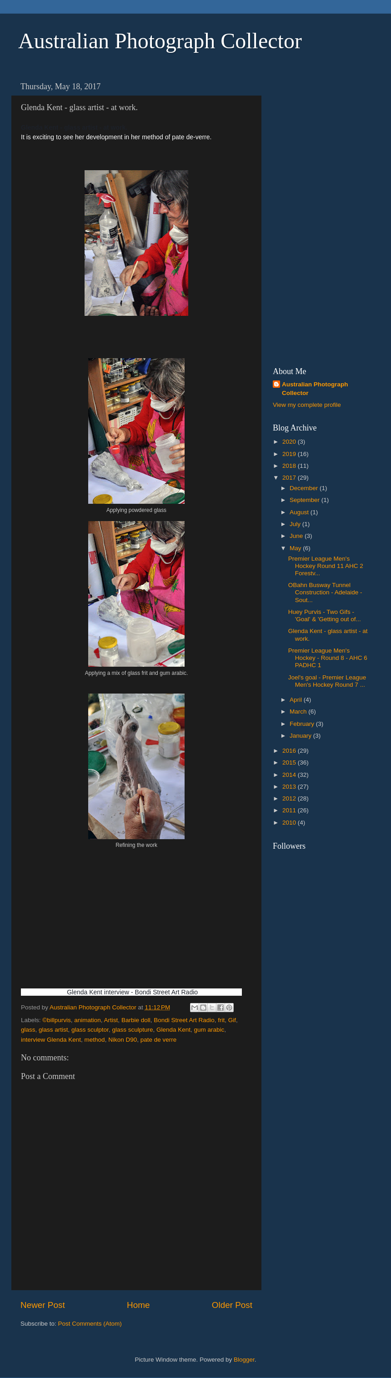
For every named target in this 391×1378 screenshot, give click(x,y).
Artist (111, 1020)
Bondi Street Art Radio (184, 1020)
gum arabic (209, 1029)
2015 (290, 762)
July (296, 524)
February (303, 723)
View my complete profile (307, 404)
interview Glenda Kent (51, 1039)
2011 (290, 810)
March (299, 711)
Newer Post (42, 1305)
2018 (290, 465)
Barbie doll (135, 1020)
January (301, 735)
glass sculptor (90, 1029)
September (305, 499)
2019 (290, 454)
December (305, 488)
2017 (290, 477)
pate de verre (158, 1039)
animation (87, 1020)
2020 (290, 441)
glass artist (53, 1029)
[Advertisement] (311, 214)
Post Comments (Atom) (90, 1323)
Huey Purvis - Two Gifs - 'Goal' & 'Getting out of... (324, 615)
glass (28, 1029)
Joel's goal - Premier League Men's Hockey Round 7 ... (327, 681)
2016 (290, 750)
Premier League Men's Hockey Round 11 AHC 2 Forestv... (325, 566)
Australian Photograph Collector (160, 41)
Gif (232, 1020)
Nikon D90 (122, 1039)
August (300, 512)
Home (138, 1305)
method (95, 1039)
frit (221, 1020)
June (297, 535)
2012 (290, 798)
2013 (290, 786)
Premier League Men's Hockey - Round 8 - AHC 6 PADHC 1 (327, 658)
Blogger (244, 1359)
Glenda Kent (173, 1029)
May (296, 548)
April (297, 699)
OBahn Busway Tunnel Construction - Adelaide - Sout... (325, 592)
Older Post (232, 1305)
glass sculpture (132, 1029)
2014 (290, 774)
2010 (290, 822)
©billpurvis (56, 1020)
